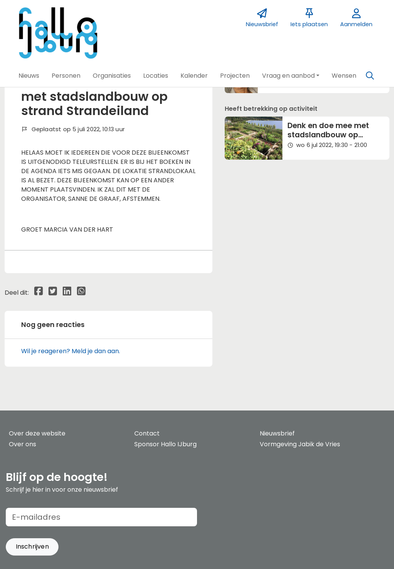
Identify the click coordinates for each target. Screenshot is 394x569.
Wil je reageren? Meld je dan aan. (70, 351)
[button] (28, 75)
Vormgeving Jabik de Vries (300, 444)
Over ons (22, 444)
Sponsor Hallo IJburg (165, 444)
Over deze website (37, 433)
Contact (147, 433)
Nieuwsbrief (277, 433)
